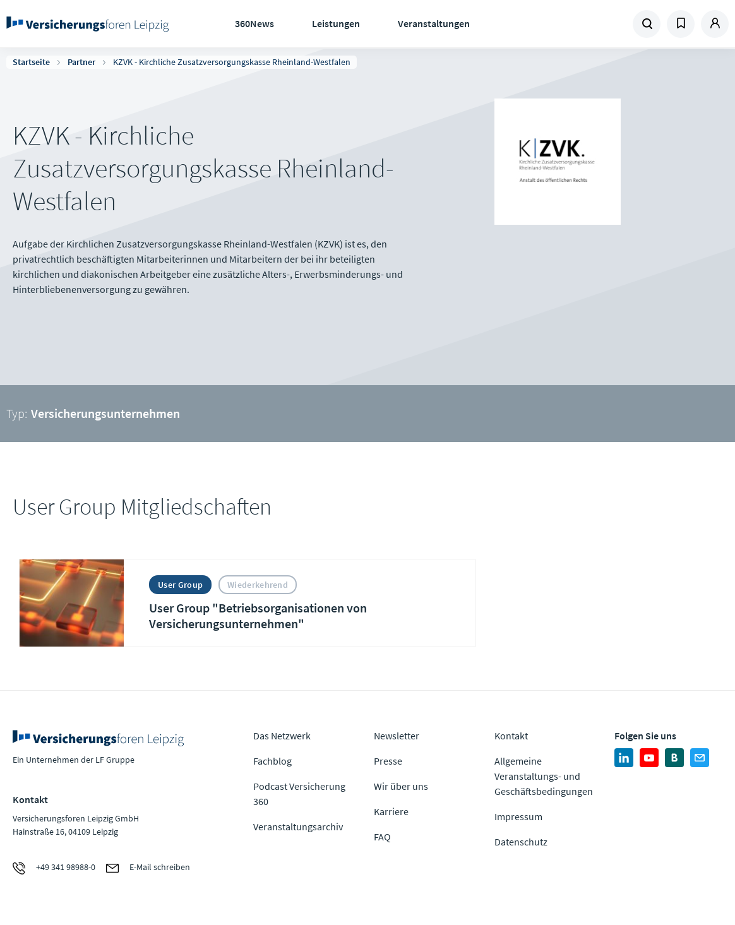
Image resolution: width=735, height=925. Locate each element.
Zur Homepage (87, 24)
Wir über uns (401, 786)
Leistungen (336, 23)
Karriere (391, 811)
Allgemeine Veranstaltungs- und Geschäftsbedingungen (543, 776)
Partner (81, 62)
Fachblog (272, 761)
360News (254, 23)
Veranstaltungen (434, 23)
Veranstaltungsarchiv (298, 826)
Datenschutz (520, 841)
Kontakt (511, 735)
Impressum (518, 816)
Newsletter (396, 735)
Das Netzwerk (282, 735)
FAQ (382, 836)
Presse (388, 761)
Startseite (31, 62)
